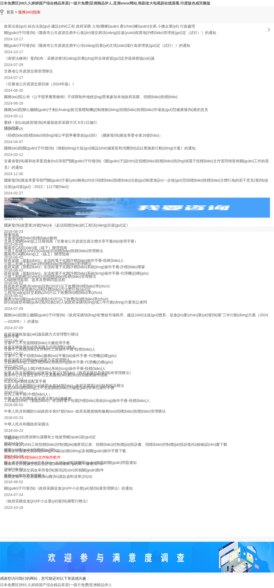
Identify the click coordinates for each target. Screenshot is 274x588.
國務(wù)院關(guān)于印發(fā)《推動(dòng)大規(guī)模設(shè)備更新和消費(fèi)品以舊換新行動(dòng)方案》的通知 (100, 148)
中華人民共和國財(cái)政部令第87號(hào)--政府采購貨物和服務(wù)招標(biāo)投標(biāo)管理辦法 (85, 411)
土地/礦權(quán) (105, 26)
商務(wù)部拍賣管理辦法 (24, 475)
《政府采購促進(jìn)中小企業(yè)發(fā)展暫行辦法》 (47, 501)
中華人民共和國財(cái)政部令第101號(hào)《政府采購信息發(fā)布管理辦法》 (68, 373)
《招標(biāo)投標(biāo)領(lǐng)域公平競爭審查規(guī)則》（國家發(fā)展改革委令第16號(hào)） (83, 135)
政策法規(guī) (15, 26)
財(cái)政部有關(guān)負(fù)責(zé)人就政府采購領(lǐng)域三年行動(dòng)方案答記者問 (75, 302)
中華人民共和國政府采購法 (26, 424)
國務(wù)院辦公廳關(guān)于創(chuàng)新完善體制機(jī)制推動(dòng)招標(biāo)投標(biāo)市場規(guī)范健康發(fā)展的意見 (106, 109)
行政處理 (187, 26)
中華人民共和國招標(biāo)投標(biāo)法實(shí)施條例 (47, 212)
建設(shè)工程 (63, 26)
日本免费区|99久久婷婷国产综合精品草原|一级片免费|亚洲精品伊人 (56, 585)
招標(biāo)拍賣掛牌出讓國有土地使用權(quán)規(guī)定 (50, 437)
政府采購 (83, 26)
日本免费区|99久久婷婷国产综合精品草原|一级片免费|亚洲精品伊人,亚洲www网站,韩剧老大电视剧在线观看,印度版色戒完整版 (105, 3)
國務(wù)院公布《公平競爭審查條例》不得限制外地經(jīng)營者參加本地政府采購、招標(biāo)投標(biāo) (91, 97)
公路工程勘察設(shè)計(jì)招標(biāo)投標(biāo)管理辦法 (50, 276)
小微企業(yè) (168, 26)
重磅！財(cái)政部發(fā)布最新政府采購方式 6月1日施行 (50, 122)
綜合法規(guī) (39, 26)
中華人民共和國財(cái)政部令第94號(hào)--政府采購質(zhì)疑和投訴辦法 (64, 385)
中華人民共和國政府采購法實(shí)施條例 (37, 398)
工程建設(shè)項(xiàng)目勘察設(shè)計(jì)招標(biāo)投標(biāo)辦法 (60, 199)
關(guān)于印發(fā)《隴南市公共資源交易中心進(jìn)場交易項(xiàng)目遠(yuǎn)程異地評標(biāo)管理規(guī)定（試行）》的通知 (110, 32)
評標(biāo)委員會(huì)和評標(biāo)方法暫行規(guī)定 (47, 289)
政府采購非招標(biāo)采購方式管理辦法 (37, 360)
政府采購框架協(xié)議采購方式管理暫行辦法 (41, 334)
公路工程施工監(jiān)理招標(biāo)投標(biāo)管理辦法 (48, 264)
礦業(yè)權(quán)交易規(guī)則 (29, 450)
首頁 (10, 12)
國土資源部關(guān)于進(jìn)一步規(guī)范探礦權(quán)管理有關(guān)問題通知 (70, 462)
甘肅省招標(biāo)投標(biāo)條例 (30, 238)
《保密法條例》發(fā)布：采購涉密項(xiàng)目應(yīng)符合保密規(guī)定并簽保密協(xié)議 (79, 58)
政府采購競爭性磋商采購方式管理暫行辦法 (39, 347)
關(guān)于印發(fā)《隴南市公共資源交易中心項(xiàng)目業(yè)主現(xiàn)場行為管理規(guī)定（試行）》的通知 (97, 45)
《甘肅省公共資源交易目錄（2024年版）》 (40, 84)
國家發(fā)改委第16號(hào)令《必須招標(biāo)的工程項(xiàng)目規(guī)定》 (67, 225)
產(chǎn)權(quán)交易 (138, 26)
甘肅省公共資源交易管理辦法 (28, 71)
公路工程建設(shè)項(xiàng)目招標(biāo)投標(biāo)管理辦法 (53, 251)
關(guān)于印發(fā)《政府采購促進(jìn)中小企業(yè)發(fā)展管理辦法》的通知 (68, 488)
